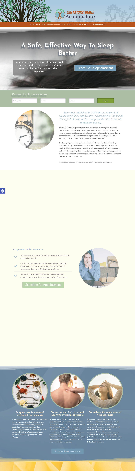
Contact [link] (75, 24)
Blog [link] (68, 24)
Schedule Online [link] (99, 24)
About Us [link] (39, 24)
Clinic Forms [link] (87, 24)
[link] (2, 191)
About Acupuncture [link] (55, 24)
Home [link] (32, 24)
